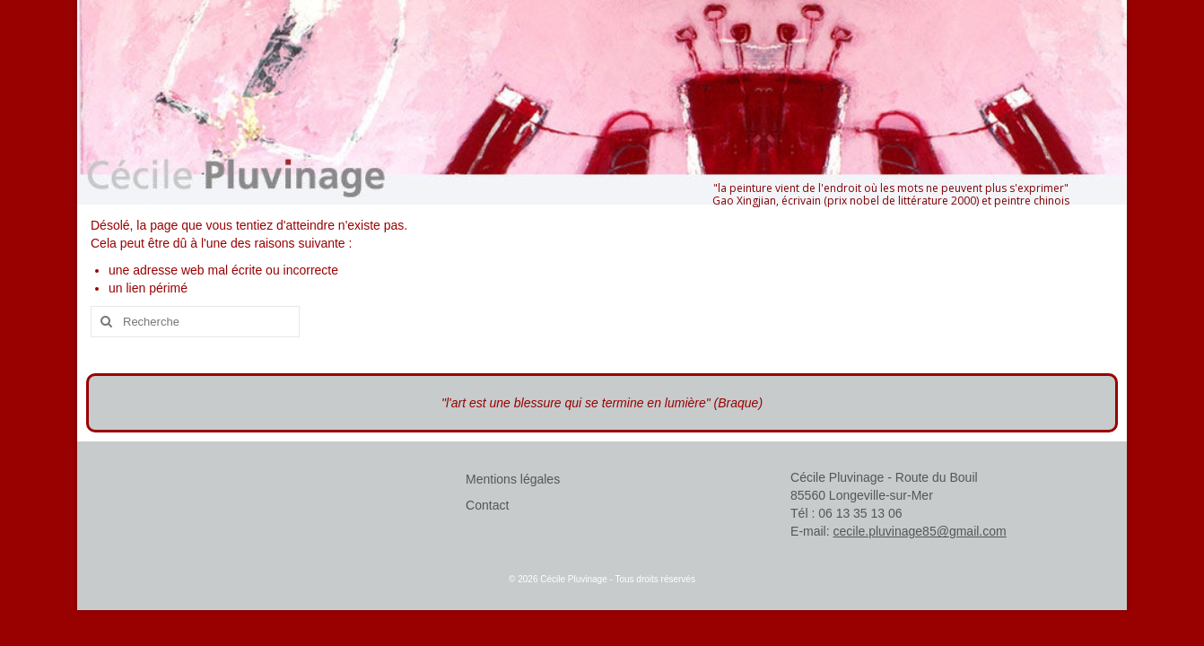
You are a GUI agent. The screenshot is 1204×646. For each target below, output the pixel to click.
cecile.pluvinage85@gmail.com (920, 531)
